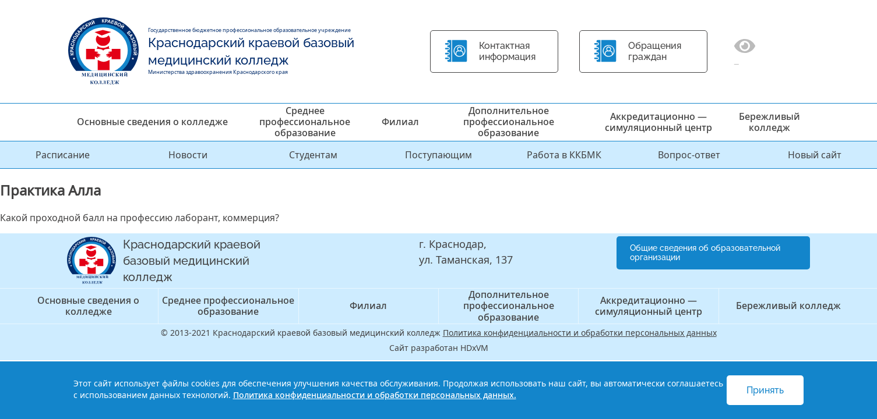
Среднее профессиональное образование (304, 121)
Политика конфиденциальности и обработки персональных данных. (374, 394)
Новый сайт (814, 154)
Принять (765, 390)
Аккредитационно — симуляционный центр (658, 122)
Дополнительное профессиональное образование (508, 121)
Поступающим (438, 154)
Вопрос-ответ (689, 154)
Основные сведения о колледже (152, 121)
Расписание (63, 154)
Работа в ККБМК (564, 154)
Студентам (313, 154)
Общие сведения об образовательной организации (705, 252)
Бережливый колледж (769, 122)
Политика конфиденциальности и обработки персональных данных (580, 332)
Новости (187, 154)
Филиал (400, 121)
